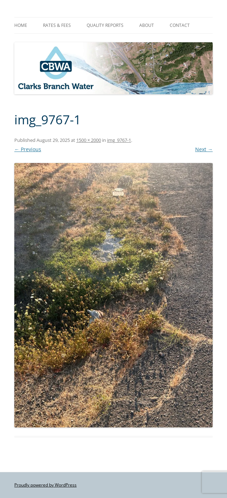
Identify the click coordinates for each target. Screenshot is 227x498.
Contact (180, 25)
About (146, 25)
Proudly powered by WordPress (45, 485)
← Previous (27, 149)
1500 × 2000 (88, 140)
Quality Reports (105, 25)
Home (20, 25)
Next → (204, 149)
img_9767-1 (119, 140)
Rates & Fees (57, 25)
